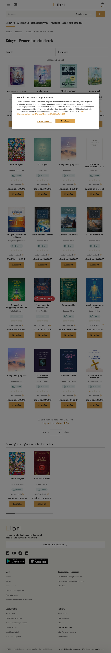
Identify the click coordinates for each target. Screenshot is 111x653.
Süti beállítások (44, 122)
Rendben (65, 121)
